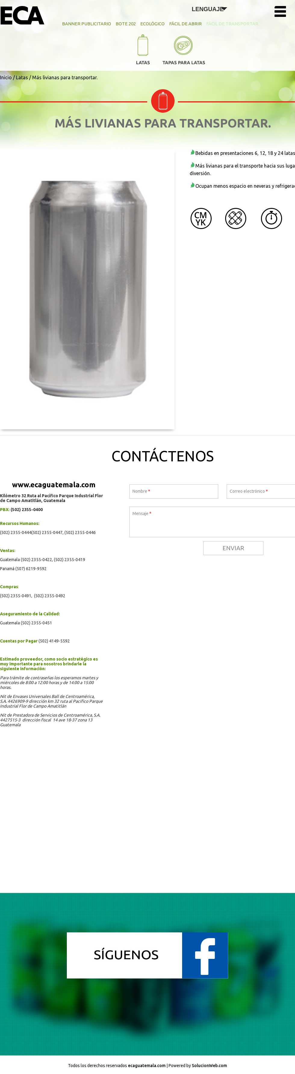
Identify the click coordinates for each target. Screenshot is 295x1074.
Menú (283, 13)
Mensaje (141, 513)
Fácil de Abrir (185, 23)
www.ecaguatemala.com (53, 485)
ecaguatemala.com (147, 1065)
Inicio (6, 77)
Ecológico (152, 23)
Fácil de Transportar (232, 23)
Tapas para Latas (183, 53)
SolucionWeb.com (209, 1065)
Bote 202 (126, 23)
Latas (143, 51)
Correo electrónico (249, 491)
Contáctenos (162, 456)
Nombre (141, 491)
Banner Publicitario (86, 23)
